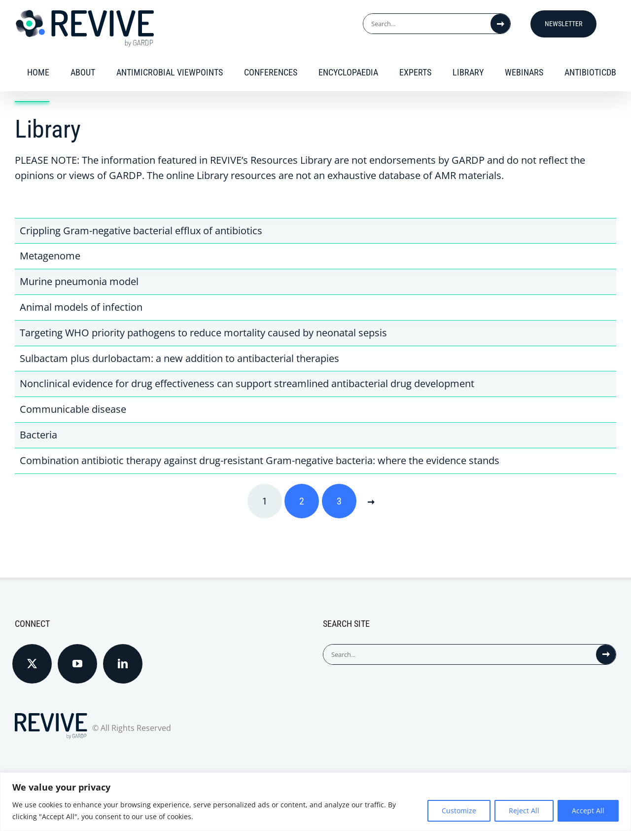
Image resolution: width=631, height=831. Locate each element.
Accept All (588, 810)
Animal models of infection (81, 307)
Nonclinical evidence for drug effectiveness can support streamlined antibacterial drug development (247, 383)
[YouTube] (77, 664)
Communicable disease (73, 409)
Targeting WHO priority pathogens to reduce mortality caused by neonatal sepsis (203, 332)
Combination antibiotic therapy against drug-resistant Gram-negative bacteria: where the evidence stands (259, 460)
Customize (459, 810)
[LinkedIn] (122, 664)
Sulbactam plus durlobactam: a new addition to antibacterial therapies (179, 358)
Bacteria (38, 434)
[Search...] (427, 24)
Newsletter (563, 24)
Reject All (524, 810)
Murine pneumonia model (79, 281)
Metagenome (50, 255)
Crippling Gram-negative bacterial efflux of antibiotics (141, 230)
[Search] (500, 24)
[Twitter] (32, 664)
